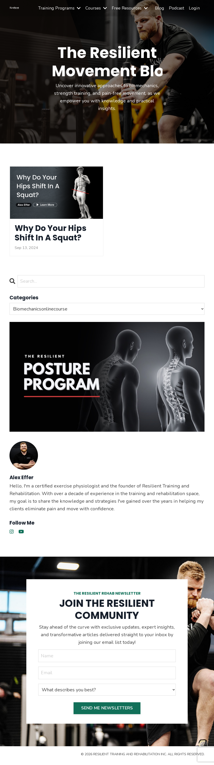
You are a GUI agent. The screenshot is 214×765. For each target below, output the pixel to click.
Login (194, 8)
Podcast (176, 8)
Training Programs (60, 8)
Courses (96, 8)
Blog (159, 8)
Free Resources (130, 8)
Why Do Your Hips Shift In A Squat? (53, 234)
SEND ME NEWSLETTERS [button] (107, 710)
